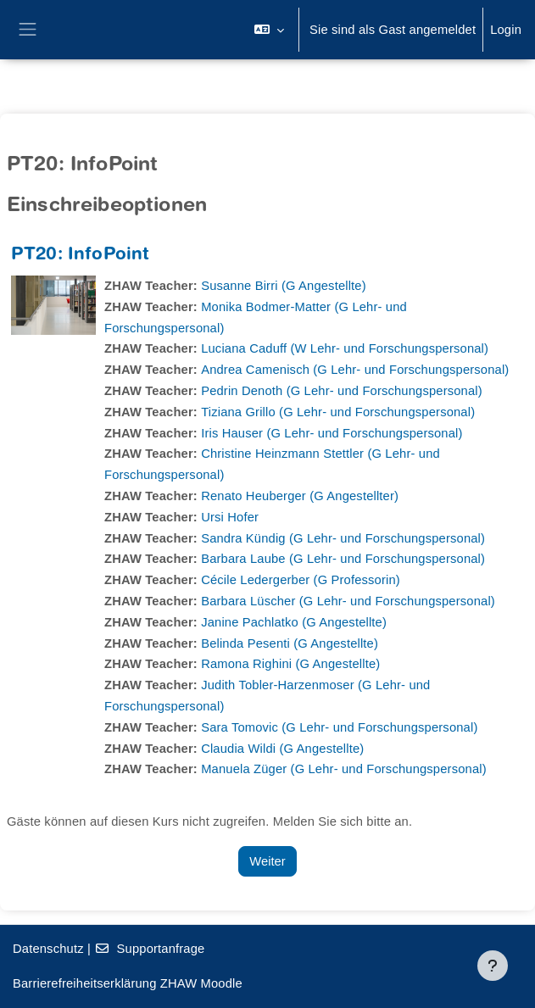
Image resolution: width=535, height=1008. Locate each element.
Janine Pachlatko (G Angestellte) (294, 622)
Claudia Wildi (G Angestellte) (282, 748)
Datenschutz (48, 948)
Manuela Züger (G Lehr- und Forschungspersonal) (344, 769)
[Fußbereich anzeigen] (492, 965)
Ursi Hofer (230, 517)
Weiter (267, 861)
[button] (269, 29)
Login (505, 29)
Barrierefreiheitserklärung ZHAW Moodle (127, 983)
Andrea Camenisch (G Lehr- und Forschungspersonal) (355, 369)
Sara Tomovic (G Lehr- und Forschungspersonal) (339, 727)
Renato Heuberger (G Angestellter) (299, 496)
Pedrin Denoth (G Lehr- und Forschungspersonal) (341, 391)
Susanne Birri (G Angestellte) (283, 285)
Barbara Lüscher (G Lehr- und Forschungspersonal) (348, 601)
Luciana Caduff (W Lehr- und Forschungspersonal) (344, 348)
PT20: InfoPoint (80, 256)
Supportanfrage (149, 948)
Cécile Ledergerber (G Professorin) (300, 580)
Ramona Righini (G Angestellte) (290, 664)
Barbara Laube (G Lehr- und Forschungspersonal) (343, 558)
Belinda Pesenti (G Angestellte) (289, 643)
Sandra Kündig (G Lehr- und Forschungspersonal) (343, 538)
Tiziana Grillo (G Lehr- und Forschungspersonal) (338, 412)
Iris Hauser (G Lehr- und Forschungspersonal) (331, 433)
